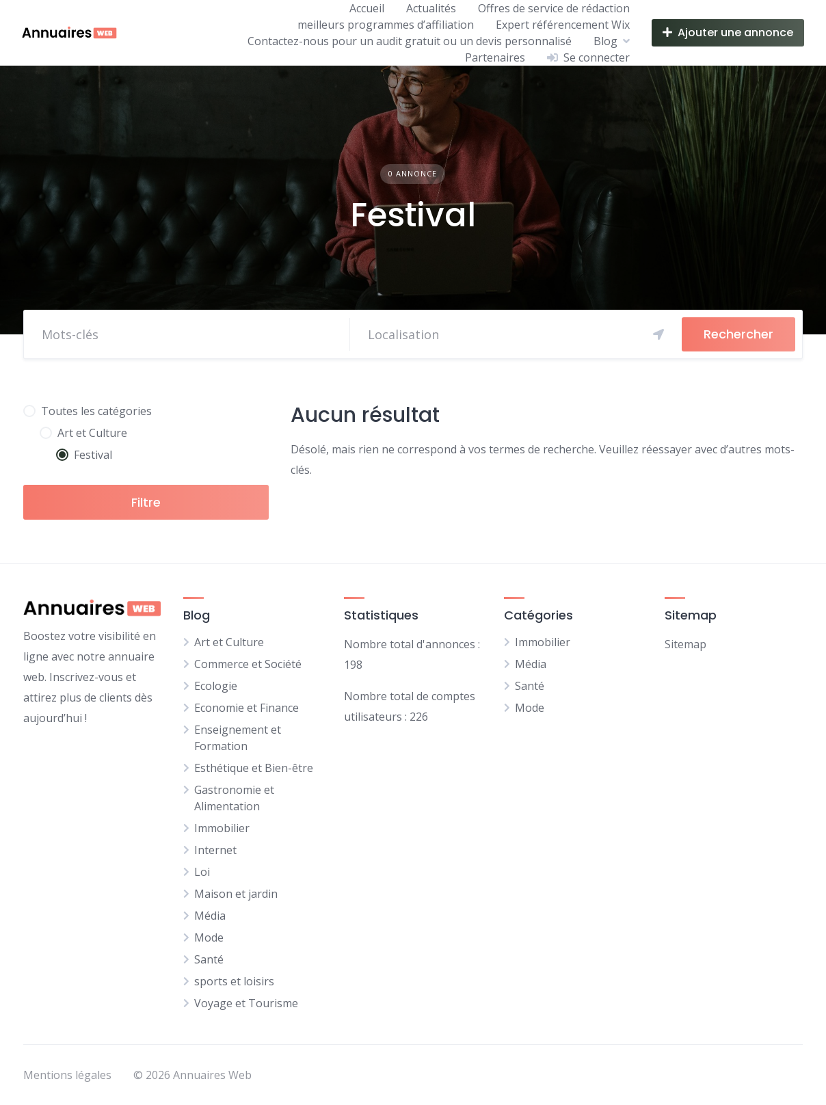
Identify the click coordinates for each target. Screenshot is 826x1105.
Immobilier (222, 828)
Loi (202, 871)
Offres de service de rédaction (554, 8)
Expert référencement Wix (563, 24)
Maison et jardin (236, 893)
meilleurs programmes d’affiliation (385, 24)
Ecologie (215, 685)
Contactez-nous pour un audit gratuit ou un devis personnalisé (410, 41)
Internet (215, 849)
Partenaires (495, 57)
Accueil (366, 8)
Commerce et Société (248, 663)
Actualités (431, 8)
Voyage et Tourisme (246, 1003)
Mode (209, 937)
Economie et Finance (246, 707)
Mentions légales (67, 1074)
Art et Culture (229, 642)
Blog (605, 41)
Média (210, 915)
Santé (209, 959)
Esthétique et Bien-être (253, 767)
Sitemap (685, 644)
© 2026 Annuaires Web (192, 1074)
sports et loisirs (234, 981)
